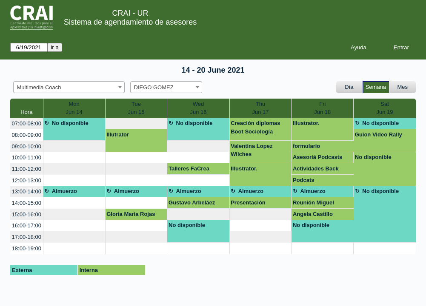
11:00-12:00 (26, 169)
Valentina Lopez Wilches (251, 150)
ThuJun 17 (260, 108)
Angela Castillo (313, 214)
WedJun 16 (198, 108)
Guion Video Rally (378, 134)
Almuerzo (64, 191)
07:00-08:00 (26, 123)
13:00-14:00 (26, 191)
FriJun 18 (322, 108)
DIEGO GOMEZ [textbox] (154, 87)
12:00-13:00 (26, 180)
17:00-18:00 (26, 237)
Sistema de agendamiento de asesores (130, 22)
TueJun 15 (136, 108)
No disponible (70, 123)
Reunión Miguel (313, 202)
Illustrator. (306, 123)
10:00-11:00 (26, 157)
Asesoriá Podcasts (317, 157)
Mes (402, 87)
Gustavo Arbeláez (192, 202)
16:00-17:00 (26, 225)
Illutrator (117, 134)
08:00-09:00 (26, 135)
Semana (376, 87)
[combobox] (69, 87)
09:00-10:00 (26, 146)
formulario (306, 146)
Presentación (248, 202)
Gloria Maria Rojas (130, 214)
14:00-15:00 (26, 203)
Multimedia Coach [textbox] (39, 87)
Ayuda (358, 47)
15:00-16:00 (26, 214)
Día (349, 87)
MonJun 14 (74, 108)
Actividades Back (316, 168)
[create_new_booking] (136, 124)
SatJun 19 (385, 108)
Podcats (303, 180)
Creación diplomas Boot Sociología (255, 127)
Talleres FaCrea (189, 168)
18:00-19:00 (26, 248)
